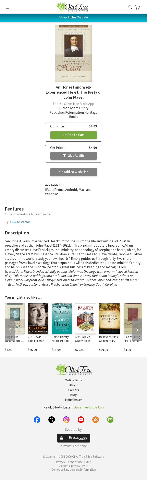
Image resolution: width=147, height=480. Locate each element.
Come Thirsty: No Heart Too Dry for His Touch (60, 343)
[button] (130, 7)
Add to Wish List (73, 172)
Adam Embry (79, 108)
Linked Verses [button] (20, 222)
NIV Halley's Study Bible (82, 339)
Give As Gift (73, 155)
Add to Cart (74, 135)
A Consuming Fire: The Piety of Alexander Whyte (133, 343)
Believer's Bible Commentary (109, 339)
